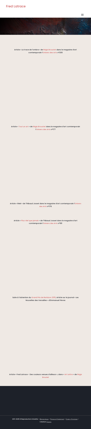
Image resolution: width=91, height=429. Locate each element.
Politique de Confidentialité (57, 419)
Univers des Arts (50, 52)
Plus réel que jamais (30, 220)
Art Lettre (69, 374)
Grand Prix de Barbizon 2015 (43, 297)
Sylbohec (49, 422)
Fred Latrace (16, 6)
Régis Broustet (49, 50)
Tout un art (23, 126)
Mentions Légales (44, 419)
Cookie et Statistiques (72, 419)
